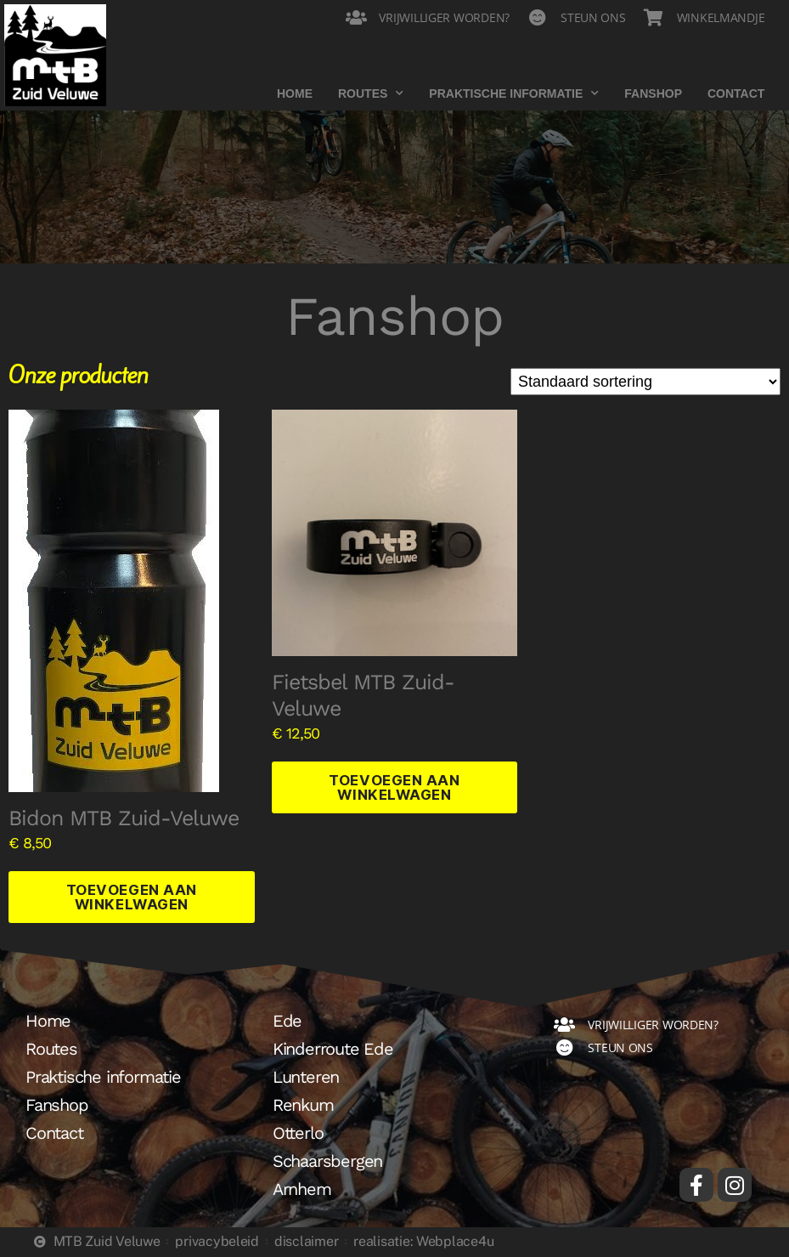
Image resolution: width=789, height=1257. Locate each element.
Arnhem (302, 1190)
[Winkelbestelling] (645, 381)
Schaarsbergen (327, 1162)
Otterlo (298, 1134)
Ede (287, 1021)
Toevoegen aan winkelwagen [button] (131, 897)
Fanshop (653, 93)
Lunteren (306, 1077)
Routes (370, 93)
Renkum (303, 1106)
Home (295, 93)
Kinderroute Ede (333, 1049)
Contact (735, 93)
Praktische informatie (514, 93)
